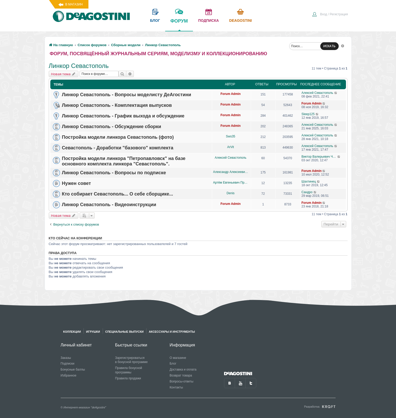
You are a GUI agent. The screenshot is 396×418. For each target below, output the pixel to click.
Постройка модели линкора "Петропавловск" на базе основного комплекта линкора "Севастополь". (124, 161)
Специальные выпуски (124, 331)
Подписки (67, 363)
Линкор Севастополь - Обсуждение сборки (111, 126)
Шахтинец (309, 181)
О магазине (178, 358)
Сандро (307, 192)
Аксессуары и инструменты (172, 331)
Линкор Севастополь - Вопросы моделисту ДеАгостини (126, 94)
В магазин (74, 4)
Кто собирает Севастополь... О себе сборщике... (117, 194)
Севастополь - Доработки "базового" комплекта (117, 147)
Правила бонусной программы (128, 370)
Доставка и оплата (183, 369)
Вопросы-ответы (181, 381)
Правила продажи (128, 378)
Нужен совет (76, 183)
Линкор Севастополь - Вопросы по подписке (114, 172)
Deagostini (240, 20)
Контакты (176, 387)
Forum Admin (230, 94)
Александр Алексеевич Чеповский (230, 172)
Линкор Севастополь (79, 65)
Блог (173, 363)
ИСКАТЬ (329, 46)
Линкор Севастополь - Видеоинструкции (109, 204)
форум (179, 24)
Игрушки (93, 331)
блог (155, 20)
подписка (208, 20)
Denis (231, 193)
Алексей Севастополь (317, 93)
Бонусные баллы (73, 369)
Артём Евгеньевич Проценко (230, 182)
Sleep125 (308, 114)
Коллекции (72, 331)
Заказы (66, 358)
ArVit (230, 147)
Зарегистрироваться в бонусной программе (131, 360)
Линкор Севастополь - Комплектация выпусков (117, 105)
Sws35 (230, 136)
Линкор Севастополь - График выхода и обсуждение (123, 116)
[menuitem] (330, 15)
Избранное (69, 375)
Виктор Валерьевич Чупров (320, 156)
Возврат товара (181, 375)
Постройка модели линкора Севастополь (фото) (118, 137)
